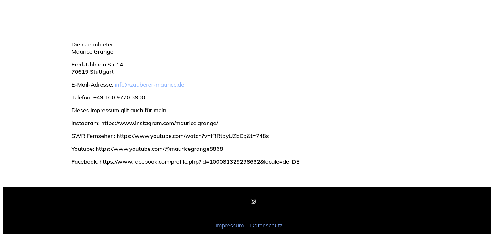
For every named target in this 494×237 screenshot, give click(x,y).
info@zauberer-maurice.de (149, 84)
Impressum (230, 225)
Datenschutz (266, 225)
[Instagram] (253, 201)
